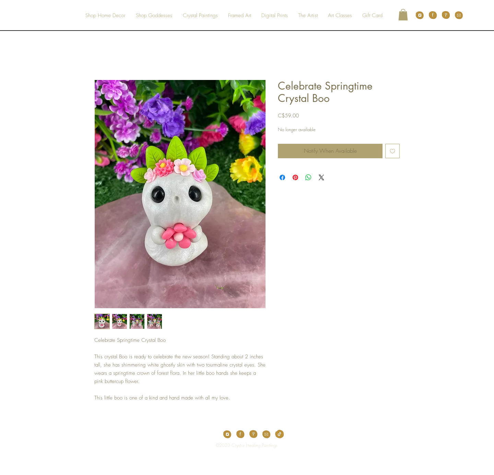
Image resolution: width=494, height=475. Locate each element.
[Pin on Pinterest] (295, 177)
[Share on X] (321, 177)
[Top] (242, 445)
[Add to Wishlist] (392, 151)
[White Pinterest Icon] (247, 469)
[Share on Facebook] (282, 177)
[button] (403, 14)
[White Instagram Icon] (257, 469)
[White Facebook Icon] (236, 469)
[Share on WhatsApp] (308, 177)
